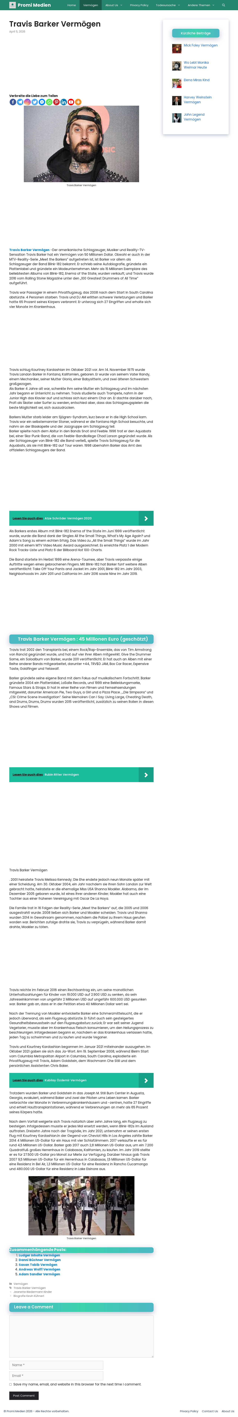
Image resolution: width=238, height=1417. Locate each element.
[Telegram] (20, 102)
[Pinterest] (56, 102)
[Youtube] (71, 102)
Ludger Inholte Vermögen (39, 1255)
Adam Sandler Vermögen (39, 1274)
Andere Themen (203, 5)
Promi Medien (34, 5)
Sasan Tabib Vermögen (38, 1265)
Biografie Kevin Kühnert (29, 1296)
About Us (115, 5)
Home (71, 5)
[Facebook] (13, 102)
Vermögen (90, 5)
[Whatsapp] (49, 102)
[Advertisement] (81, 66)
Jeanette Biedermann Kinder (33, 1292)
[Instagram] (27, 102)
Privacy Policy (139, 5)
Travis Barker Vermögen (29, 250)
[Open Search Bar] (223, 5)
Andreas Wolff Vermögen (39, 1269)
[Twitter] (34, 102)
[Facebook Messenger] (42, 102)
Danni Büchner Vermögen (40, 1260)
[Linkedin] (63, 102)
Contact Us (210, 1411)
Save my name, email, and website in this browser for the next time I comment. (77, 1384)
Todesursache (170, 5)
